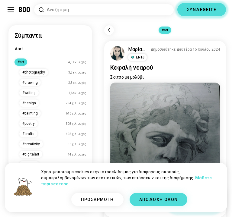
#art (18, 48)
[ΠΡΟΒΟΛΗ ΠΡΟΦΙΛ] (117, 53)
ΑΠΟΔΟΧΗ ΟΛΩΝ (158, 199)
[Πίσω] (109, 30)
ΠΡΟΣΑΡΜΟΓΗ (97, 199)
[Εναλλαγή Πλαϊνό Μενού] (11, 9)
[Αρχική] (25, 9)
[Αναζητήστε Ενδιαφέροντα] (104, 9)
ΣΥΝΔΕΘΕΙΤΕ (201, 9)
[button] (137, 57)
